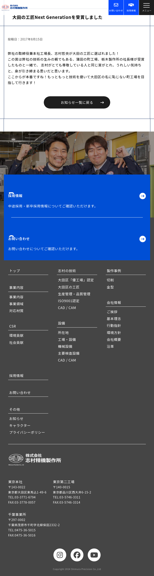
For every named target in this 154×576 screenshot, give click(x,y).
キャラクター (20, 425)
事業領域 (16, 303)
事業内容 (16, 287)
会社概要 (114, 339)
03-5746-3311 (70, 497)
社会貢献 (16, 342)
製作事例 (114, 270)
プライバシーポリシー (27, 432)
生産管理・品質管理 (74, 293)
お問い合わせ (116, 7)
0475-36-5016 (25, 535)
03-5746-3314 (70, 502)
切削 (110, 279)
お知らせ (16, 418)
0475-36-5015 (25, 530)
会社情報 (114, 302)
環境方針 (114, 332)
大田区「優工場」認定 (76, 279)
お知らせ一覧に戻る (77, 102)
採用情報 (131, 7)
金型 (110, 287)
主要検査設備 (69, 353)
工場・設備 (67, 339)
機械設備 (65, 346)
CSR (12, 326)
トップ (14, 270)
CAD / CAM (67, 307)
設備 (61, 323)
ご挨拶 (112, 311)
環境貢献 (16, 335)
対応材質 (16, 310)
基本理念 (114, 318)
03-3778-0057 (25, 502)
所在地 (63, 332)
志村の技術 (67, 270)
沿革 (110, 346)
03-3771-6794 (25, 497)
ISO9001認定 (69, 300)
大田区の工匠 (69, 287)
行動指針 (114, 325)
